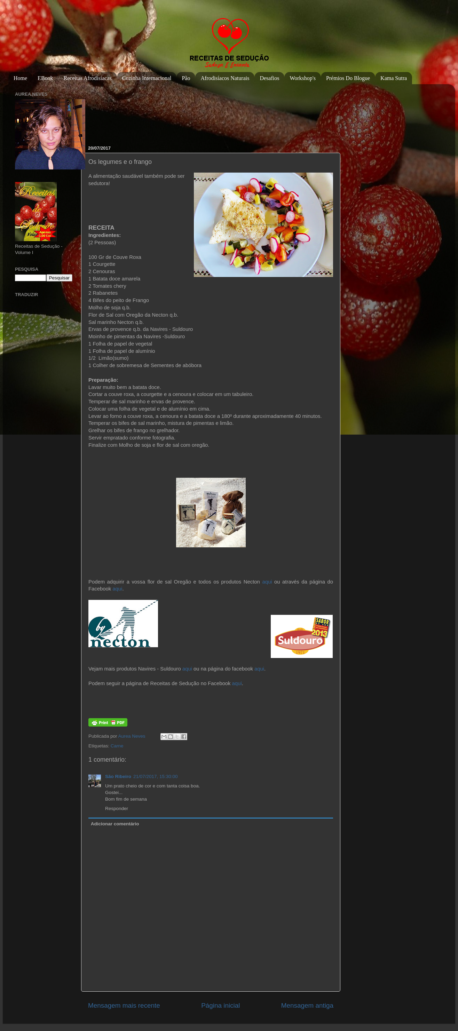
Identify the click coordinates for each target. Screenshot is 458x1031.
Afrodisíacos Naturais (224, 78)
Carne (117, 745)
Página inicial (220, 1005)
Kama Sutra (393, 78)
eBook (45, 78)
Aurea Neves (132, 736)
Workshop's (302, 78)
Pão (186, 78)
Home (20, 78)
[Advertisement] (110, 111)
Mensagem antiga (307, 1005)
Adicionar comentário (115, 823)
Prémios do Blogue (348, 78)
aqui (267, 582)
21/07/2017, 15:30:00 (155, 776)
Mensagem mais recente (124, 1005)
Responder (116, 808)
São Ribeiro (118, 776)
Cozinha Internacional (147, 78)
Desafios (269, 78)
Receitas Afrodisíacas (88, 78)
